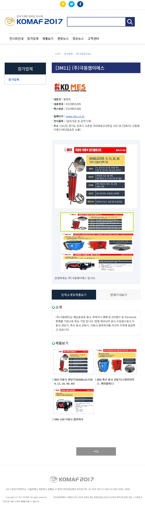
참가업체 (33, 38)
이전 (96, 451)
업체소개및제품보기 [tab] (74, 294)
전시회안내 (16, 38)
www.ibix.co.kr (75, 116)
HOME (58, 53)
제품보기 (48, 38)
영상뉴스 (78, 38)
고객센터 (93, 38)
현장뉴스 (63, 38)
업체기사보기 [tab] (118, 294)
